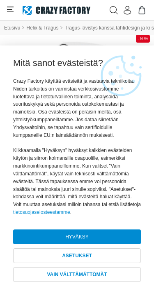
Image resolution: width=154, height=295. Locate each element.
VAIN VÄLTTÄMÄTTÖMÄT (77, 274)
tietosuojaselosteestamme (41, 212)
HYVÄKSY (77, 237)
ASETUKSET (77, 256)
